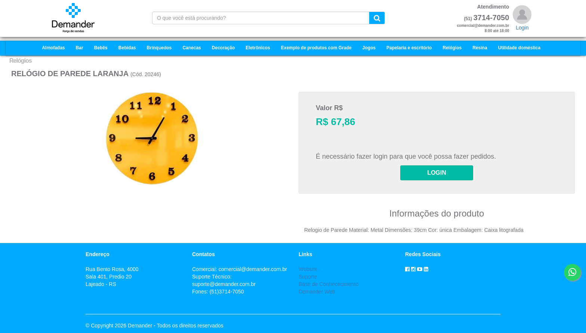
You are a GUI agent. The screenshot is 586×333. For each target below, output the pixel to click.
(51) (468, 18)
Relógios (20, 60)
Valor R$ (329, 108)
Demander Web (317, 292)
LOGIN (436, 172)
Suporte (308, 277)
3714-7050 (491, 17)
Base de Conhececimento (328, 284)
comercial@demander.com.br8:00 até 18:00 (483, 28)
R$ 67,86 (335, 121)
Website (308, 269)
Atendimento (493, 7)
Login (522, 28)
